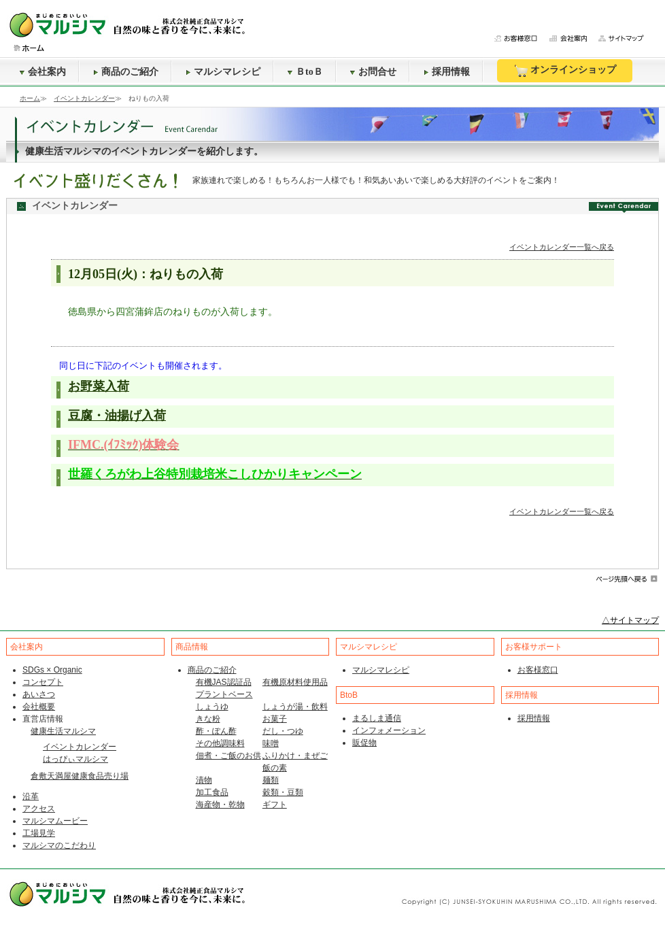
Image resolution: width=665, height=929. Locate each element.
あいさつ (38, 694)
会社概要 (38, 706)
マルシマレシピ (223, 72)
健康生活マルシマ (63, 731)
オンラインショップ (564, 71)
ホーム (30, 98)
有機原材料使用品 (295, 682)
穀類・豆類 (282, 792)
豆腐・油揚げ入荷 (117, 415)
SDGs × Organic (52, 670)
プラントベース (224, 694)
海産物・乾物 (220, 804)
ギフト (274, 804)
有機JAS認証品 (224, 682)
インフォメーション (389, 730)
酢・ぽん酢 (216, 731)
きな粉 (208, 719)
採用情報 (447, 72)
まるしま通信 (376, 718)
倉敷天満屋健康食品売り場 (80, 776)
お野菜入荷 (98, 386)
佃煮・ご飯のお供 (228, 755)
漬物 (204, 780)
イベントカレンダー (84, 98)
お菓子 (274, 719)
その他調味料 (220, 743)
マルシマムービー (55, 821)
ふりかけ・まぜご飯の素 (295, 762)
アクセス (38, 808)
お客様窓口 (537, 670)
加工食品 (212, 792)
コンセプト (42, 682)
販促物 (364, 742)
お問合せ (373, 72)
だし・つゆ (282, 731)
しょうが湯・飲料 (295, 706)
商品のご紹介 (125, 72)
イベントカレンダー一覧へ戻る (561, 247)
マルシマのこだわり (59, 845)
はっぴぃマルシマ (75, 759)
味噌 (270, 743)
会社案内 (43, 72)
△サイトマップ (630, 620)
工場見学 (38, 833)
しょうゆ (212, 706)
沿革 (30, 796)
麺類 (270, 780)
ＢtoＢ (305, 72)
